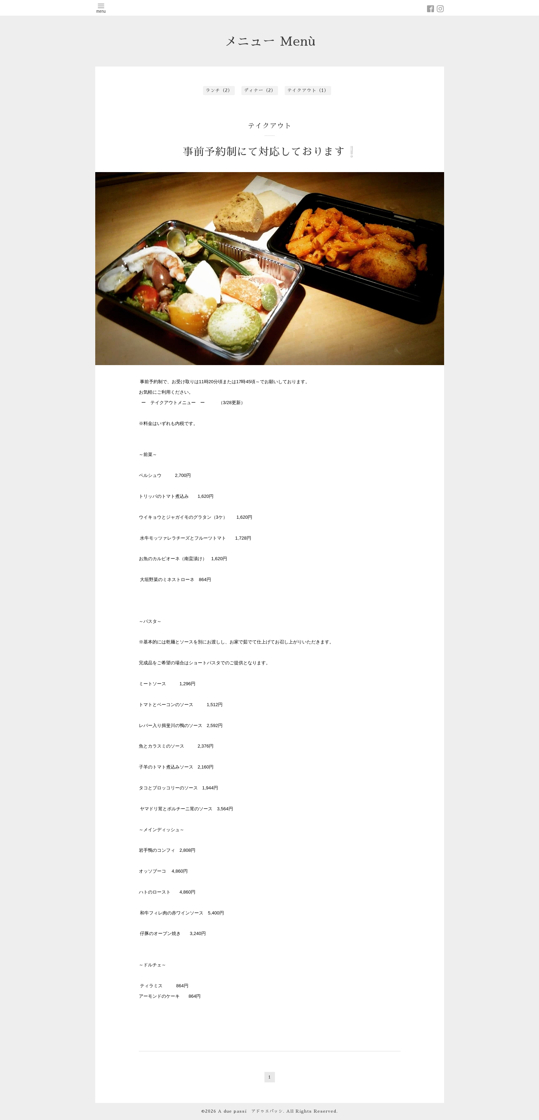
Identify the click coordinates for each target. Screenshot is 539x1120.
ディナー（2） (260, 90)
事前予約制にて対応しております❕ (270, 152)
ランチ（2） (219, 90)
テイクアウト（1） (308, 90)
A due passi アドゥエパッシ (250, 1111)
